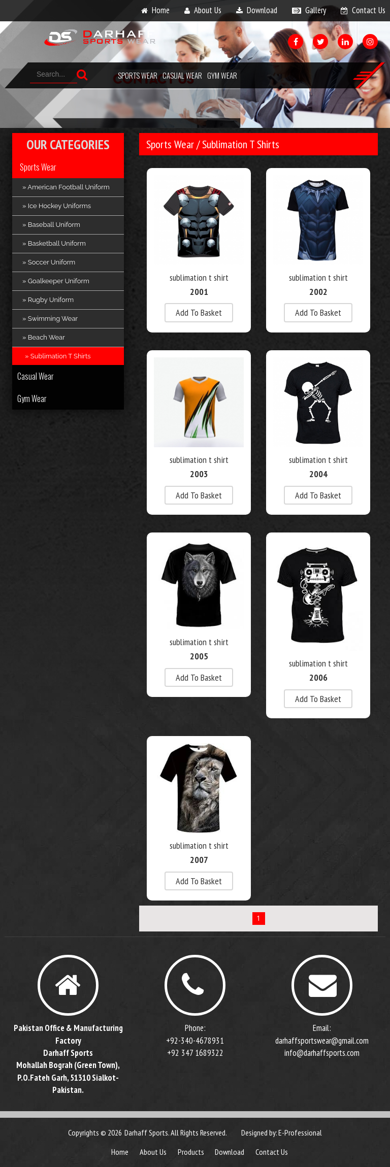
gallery (315, 10)
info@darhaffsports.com (322, 1052)
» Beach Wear (43, 337)
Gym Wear (222, 75)
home (161, 10)
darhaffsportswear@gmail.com (322, 1040)
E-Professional (300, 1132)
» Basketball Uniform (54, 243)
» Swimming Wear (50, 318)
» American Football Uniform (66, 187)
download (262, 10)
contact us (368, 10)
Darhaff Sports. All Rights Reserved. (175, 1132)
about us (207, 10)
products (191, 1152)
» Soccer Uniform (48, 262)
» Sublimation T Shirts (58, 356)
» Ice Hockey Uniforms (56, 206)
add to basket (199, 312)
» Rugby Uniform (48, 300)
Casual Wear (182, 75)
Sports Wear (137, 75)
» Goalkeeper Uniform (55, 281)
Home (119, 1152)
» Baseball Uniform (51, 224)
